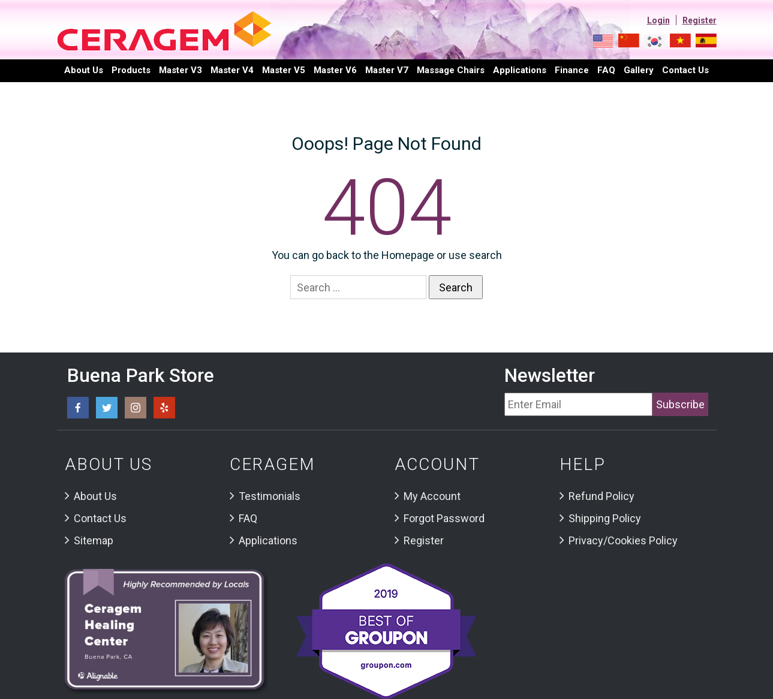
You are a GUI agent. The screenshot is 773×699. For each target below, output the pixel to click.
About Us (83, 70)
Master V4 (232, 70)
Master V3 (180, 70)
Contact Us (100, 518)
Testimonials (269, 496)
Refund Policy (601, 496)
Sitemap (93, 540)
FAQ (606, 70)
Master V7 (386, 70)
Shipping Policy (605, 518)
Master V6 (335, 70)
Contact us (685, 70)
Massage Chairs (451, 70)
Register (699, 20)
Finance (572, 70)
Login (658, 20)
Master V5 (283, 70)
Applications (519, 70)
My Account (432, 496)
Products (131, 70)
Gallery (639, 70)
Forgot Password (444, 518)
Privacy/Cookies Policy (623, 540)
